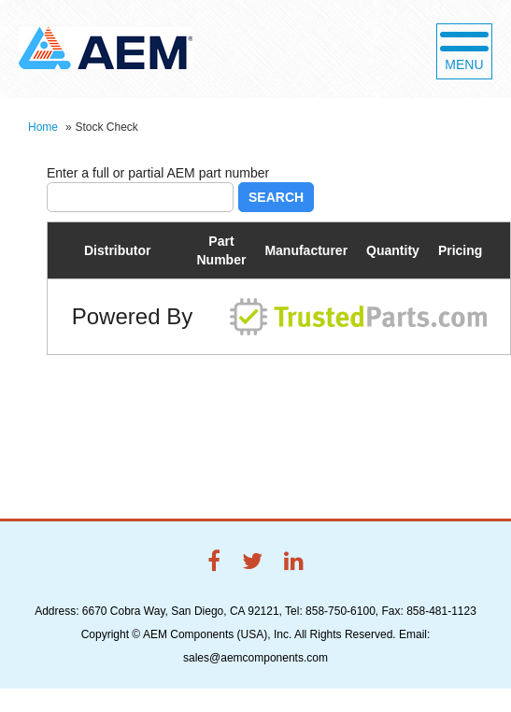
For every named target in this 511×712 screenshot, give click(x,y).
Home (43, 127)
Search (276, 197)
